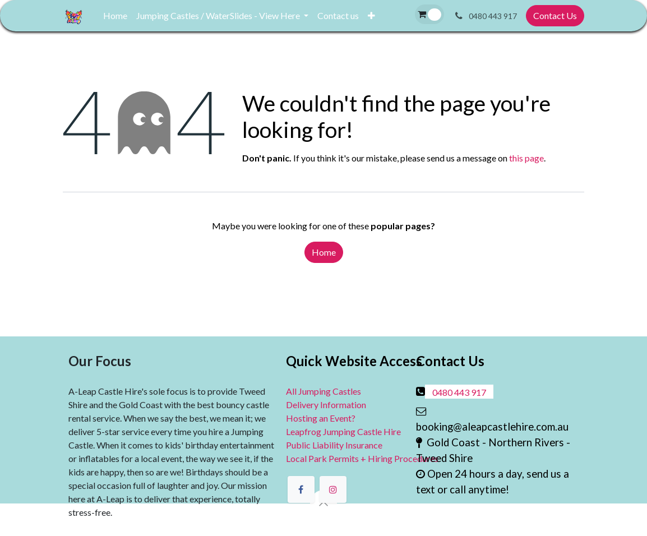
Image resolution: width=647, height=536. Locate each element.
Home (324, 252)
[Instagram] (333, 489)
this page (526, 158)
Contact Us (555, 15)
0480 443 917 (459, 392)
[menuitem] (115, 15)
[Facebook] (301, 489)
